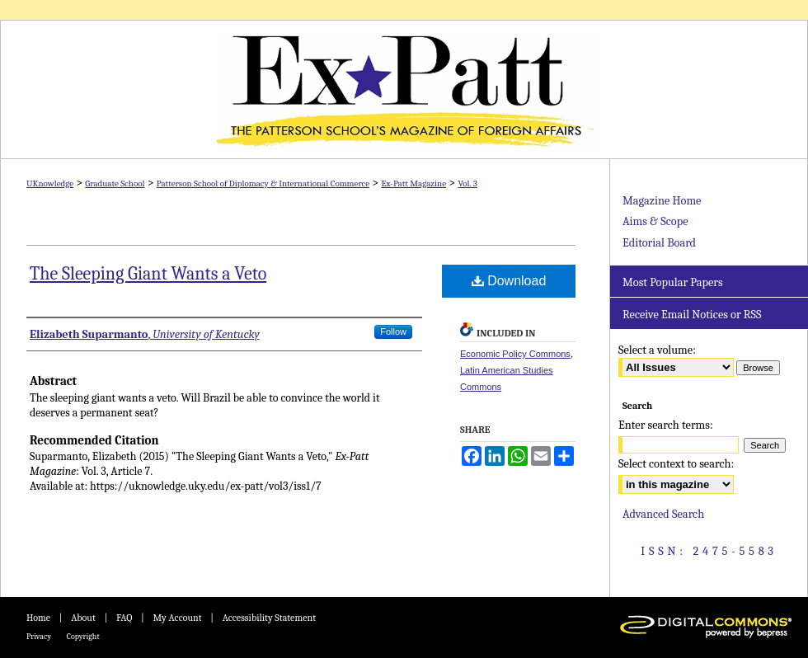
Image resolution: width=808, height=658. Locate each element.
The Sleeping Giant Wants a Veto (148, 273)
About (83, 617)
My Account (177, 617)
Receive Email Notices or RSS (691, 315)
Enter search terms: (665, 425)
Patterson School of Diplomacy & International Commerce (263, 183)
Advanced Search (663, 514)
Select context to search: (676, 464)
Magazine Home (661, 201)
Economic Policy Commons (515, 354)
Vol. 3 (467, 183)
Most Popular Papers (672, 282)
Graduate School (114, 183)
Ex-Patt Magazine (404, 89)
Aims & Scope (655, 221)
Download (509, 281)
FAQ (124, 617)
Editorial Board (659, 243)
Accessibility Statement (269, 617)
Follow (393, 331)
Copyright (83, 637)
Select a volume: (657, 350)
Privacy (38, 637)
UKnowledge (49, 183)
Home (38, 617)
